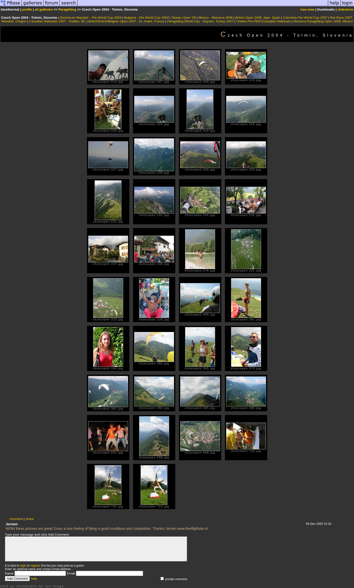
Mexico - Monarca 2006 (215, 17)
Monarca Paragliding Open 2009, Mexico (323, 21)
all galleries (44, 9)
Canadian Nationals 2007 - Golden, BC (57, 21)
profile (27, 9)
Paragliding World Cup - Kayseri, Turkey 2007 (200, 21)
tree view (307, 9)
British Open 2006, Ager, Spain (257, 17)
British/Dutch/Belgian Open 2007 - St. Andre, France (126, 21)
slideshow (345, 9)
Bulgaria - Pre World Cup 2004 (146, 17)
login (23, 565)
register (35, 565)
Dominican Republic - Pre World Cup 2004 (90, 17)
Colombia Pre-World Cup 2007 (305, 17)
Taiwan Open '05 (183, 17)
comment (16, 519)
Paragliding (67, 9)
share (30, 519)
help (34, 578)
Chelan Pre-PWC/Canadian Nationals (263, 21)
